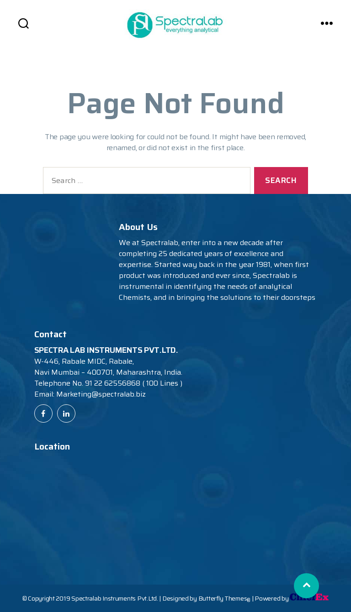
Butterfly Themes (224, 598)
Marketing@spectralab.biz (101, 394)
